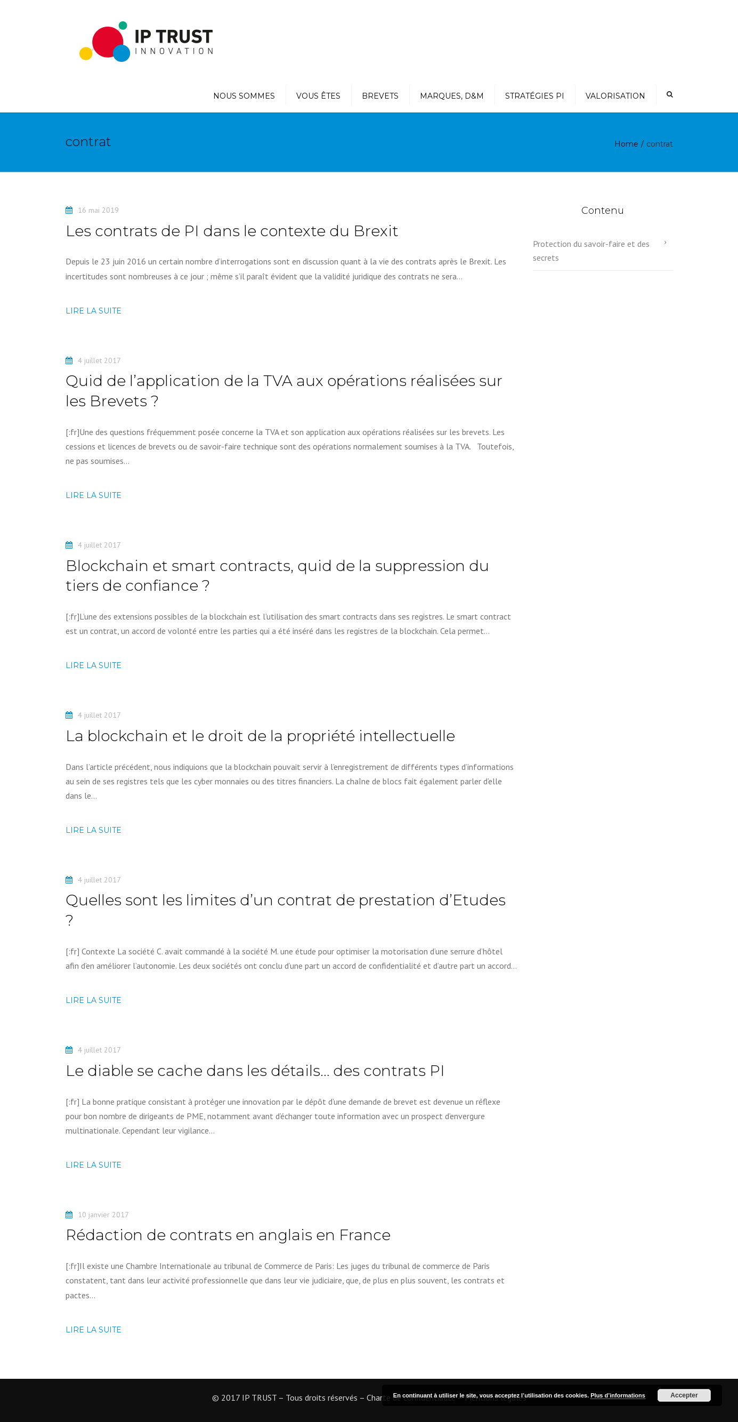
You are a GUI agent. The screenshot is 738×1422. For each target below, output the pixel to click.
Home (626, 144)
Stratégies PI (534, 96)
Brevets (380, 96)
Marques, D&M (452, 96)
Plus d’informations (617, 1395)
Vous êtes (318, 96)
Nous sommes (244, 96)
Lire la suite (93, 311)
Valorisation (615, 96)
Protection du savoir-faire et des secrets (591, 250)
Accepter (684, 1395)
